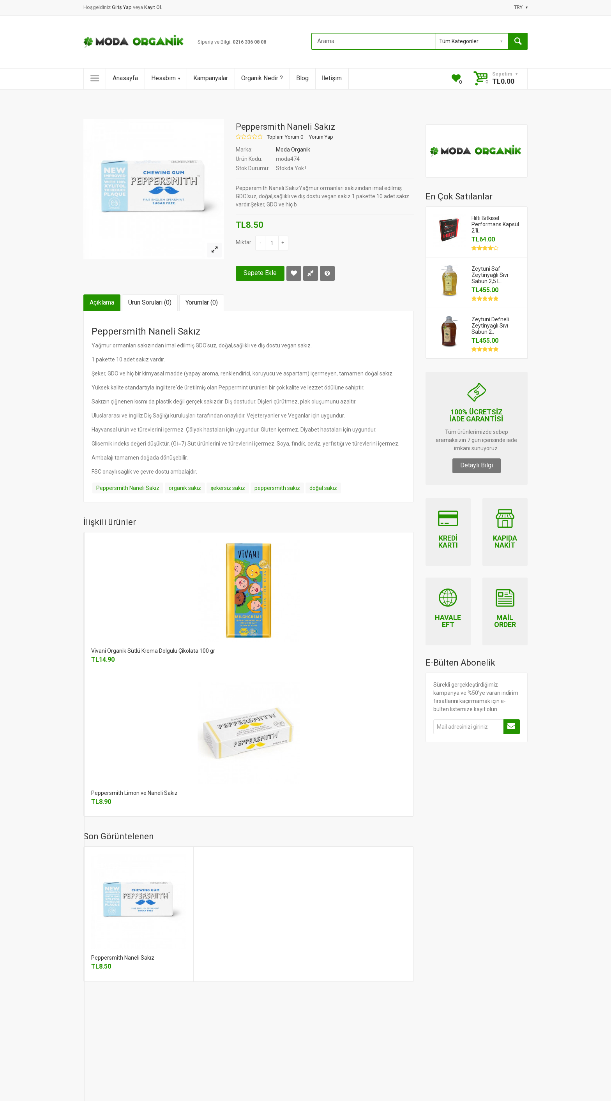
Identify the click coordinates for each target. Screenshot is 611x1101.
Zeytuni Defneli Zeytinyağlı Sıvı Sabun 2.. (490, 325)
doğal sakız (323, 488)
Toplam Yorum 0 (285, 137)
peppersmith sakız (277, 488)
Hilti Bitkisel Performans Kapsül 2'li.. (495, 224)
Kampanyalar (210, 78)
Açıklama (102, 302)
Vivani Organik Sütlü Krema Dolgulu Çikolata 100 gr (153, 651)
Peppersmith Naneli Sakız (127, 488)
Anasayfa (125, 78)
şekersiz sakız (227, 488)
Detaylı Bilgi (476, 465)
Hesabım (165, 78)
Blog (302, 78)
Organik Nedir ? (262, 78)
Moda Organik (293, 149)
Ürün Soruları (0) (149, 302)
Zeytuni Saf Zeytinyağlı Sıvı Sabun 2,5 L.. (489, 275)
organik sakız (185, 488)
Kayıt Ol (152, 7)
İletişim (332, 78)
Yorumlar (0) (201, 302)
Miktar (243, 242)
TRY (521, 7)
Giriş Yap (122, 7)
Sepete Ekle (260, 273)
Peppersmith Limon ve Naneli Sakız (134, 793)
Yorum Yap (321, 137)
